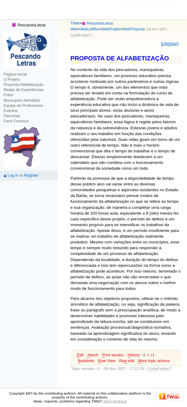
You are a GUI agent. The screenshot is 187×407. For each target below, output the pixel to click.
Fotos (8, 95)
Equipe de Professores (23, 105)
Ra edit (126, 360)
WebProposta (134, 29)
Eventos (11, 110)
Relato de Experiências (24, 89)
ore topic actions (154, 360)
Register (31, 175)
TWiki (75, 23)
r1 (152, 355)
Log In (13, 175)
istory (133, 355)
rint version (113, 355)
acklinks (86, 360)
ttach (173, 43)
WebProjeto (111, 29)
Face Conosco (16, 121)
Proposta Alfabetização (23, 84)
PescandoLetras (29, 25)
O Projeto (12, 79)
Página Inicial (15, 74)
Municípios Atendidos (22, 100)
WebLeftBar (89, 29)
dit (164, 43)
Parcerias (12, 116)
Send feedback (115, 401)
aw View (106, 360)
